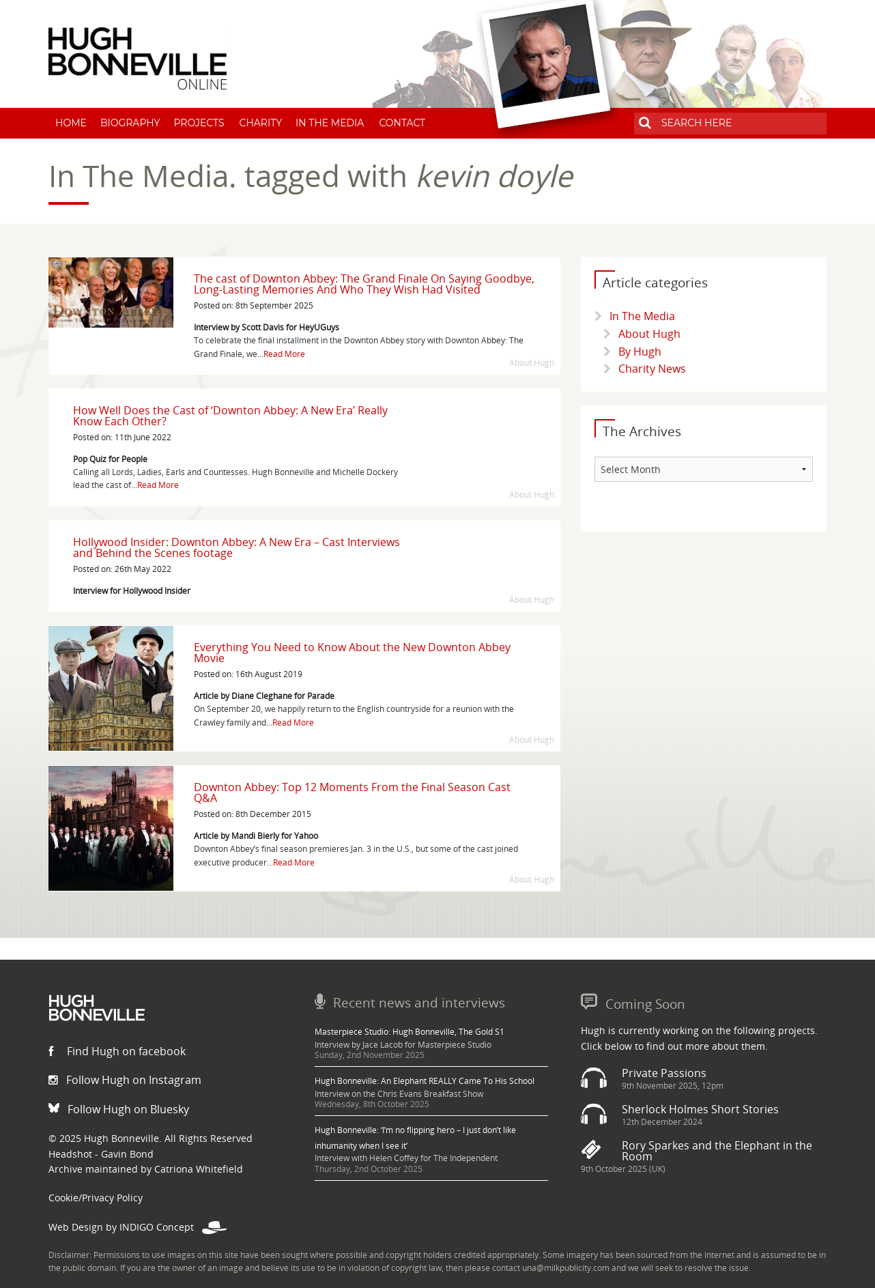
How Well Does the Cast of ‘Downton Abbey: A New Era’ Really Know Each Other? (230, 416)
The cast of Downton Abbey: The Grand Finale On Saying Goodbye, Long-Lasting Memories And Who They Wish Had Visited (364, 284)
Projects (198, 123)
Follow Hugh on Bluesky (118, 1109)
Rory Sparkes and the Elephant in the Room (717, 1151)
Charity (261, 123)
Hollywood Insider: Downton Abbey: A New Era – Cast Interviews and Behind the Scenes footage (236, 547)
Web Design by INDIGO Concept (137, 1226)
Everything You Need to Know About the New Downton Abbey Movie (352, 653)
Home (71, 123)
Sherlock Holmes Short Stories (700, 1109)
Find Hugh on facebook (117, 1051)
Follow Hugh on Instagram (124, 1079)
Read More (284, 354)
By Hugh (639, 351)
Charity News (652, 368)
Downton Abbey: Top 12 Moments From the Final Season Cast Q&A (352, 792)
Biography (130, 123)
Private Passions (664, 1073)
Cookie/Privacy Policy (95, 1197)
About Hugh (649, 333)
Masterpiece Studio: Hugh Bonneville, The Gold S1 (409, 1031)
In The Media (330, 123)
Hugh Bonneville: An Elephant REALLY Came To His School (424, 1081)
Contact (402, 123)
